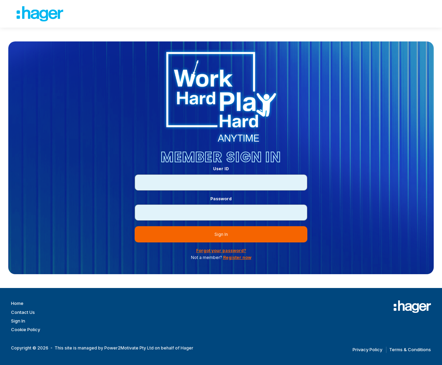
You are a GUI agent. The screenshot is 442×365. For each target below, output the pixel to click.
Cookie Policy (25, 329)
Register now (237, 257)
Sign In (221, 234)
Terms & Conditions (410, 349)
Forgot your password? (221, 250)
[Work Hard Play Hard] (412, 306)
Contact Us (23, 312)
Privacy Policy (367, 349)
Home (17, 303)
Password (221, 198)
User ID (221, 168)
